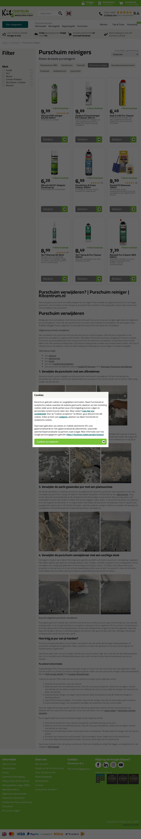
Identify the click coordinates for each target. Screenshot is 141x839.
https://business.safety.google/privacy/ (85, 435)
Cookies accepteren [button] (47, 441)
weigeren (63, 417)
